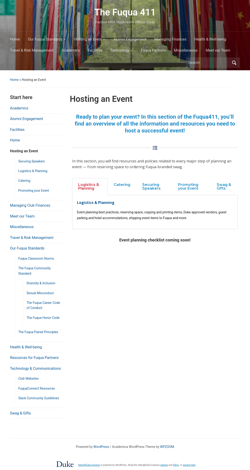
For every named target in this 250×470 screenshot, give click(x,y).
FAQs (176, 465)
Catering (24, 180)
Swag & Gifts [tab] (224, 186)
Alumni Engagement (130, 39)
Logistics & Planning (33, 171)
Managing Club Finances (30, 205)
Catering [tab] (122, 184)
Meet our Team (218, 50)
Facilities (95, 50)
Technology (119, 50)
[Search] (209, 62)
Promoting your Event (33, 190)
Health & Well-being (210, 39)
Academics (70, 50)
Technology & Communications (35, 368)
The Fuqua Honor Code (43, 318)
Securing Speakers (31, 161)
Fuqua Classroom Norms (36, 258)
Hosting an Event (88, 39)
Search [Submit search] (234, 62)
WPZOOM (167, 447)
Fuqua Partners (153, 50)
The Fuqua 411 (125, 12)
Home (15, 39)
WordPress (101, 447)
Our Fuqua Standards (45, 39)
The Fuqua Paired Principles (38, 332)
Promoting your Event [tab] (188, 186)
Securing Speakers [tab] (151, 186)
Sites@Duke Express (89, 465)
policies (164, 465)
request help (189, 465)
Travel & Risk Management (32, 50)
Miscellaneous (186, 50)
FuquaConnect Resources (36, 388)
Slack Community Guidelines (38, 398)
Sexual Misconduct (40, 293)
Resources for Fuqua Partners (34, 357)
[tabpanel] (155, 212)
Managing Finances (170, 39)
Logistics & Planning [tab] (88, 186)
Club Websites (28, 378)
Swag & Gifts (20, 413)
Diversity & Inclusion (41, 283)
